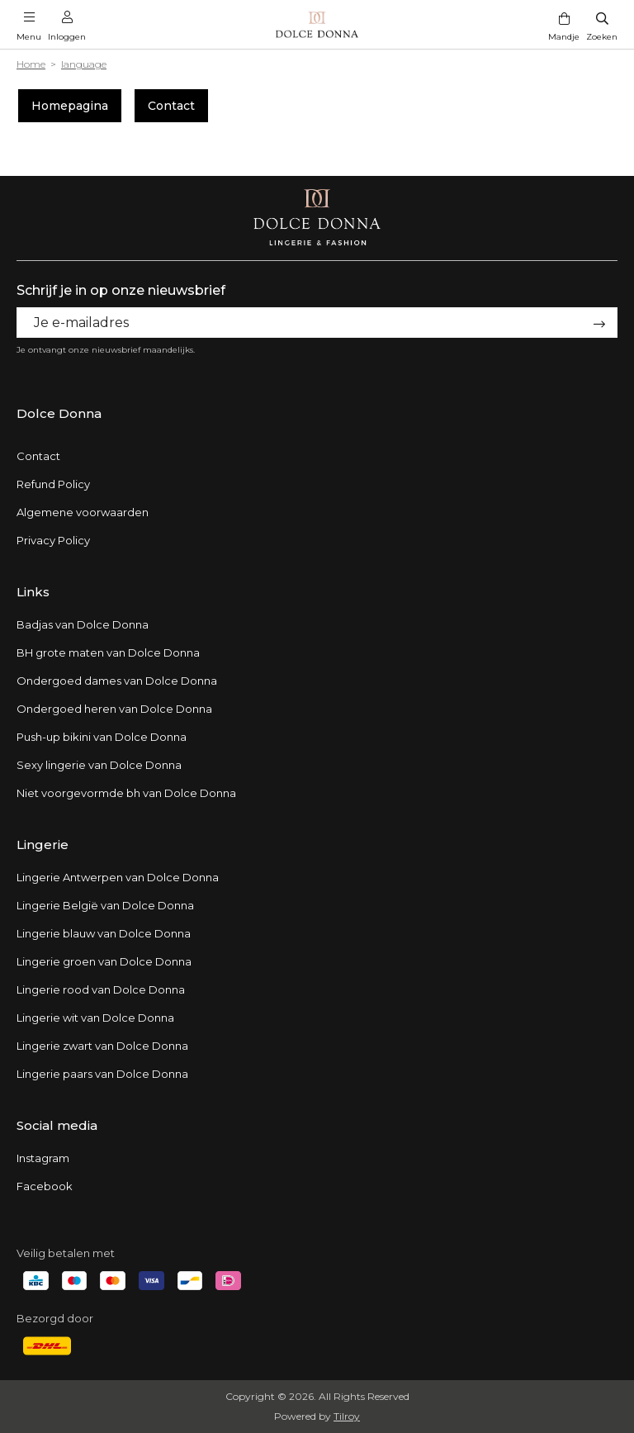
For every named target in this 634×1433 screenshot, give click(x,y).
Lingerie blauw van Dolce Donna (104, 933)
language (83, 64)
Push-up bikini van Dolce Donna (102, 736)
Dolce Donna (59, 413)
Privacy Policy (53, 540)
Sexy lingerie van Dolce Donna (99, 764)
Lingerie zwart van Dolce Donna (102, 1045)
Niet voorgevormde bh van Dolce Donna (126, 793)
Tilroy (347, 1416)
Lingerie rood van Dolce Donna (101, 989)
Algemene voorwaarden (83, 512)
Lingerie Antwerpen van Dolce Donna (118, 877)
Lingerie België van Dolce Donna (105, 905)
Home (31, 64)
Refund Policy (53, 484)
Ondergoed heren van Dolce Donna (114, 708)
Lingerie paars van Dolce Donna (102, 1073)
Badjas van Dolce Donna (83, 624)
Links (33, 592)
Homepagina (69, 105)
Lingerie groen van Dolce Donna (104, 961)
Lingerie (43, 844)
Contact (171, 105)
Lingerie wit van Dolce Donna (95, 1017)
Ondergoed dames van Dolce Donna (117, 680)
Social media (57, 1125)
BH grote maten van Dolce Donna (108, 652)
